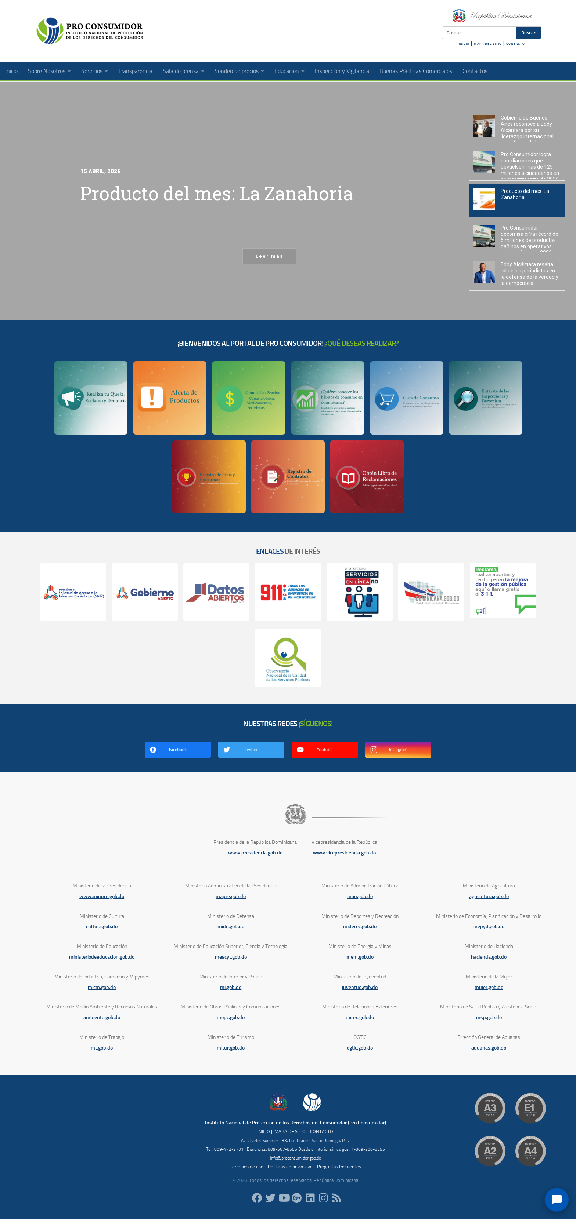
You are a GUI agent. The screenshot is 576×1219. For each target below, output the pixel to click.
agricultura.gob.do (489, 896)
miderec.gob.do (360, 926)
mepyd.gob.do (488, 926)
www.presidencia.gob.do (255, 853)
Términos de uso (246, 1166)
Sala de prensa (181, 70)
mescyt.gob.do (231, 957)
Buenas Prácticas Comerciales (415, 70)
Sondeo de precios (237, 70)
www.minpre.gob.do (101, 896)
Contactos (474, 70)
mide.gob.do (230, 926)
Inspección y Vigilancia (342, 70)
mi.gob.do (230, 987)
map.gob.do (360, 896)
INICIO (464, 43)
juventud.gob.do (360, 987)
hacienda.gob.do (489, 957)
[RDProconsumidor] (283, 1198)
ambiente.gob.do (101, 1017)
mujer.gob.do (489, 987)
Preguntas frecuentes (339, 1166)
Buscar (528, 33)
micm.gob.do (102, 987)
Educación (286, 70)
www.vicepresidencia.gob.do (344, 853)
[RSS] (336, 1198)
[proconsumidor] (310, 1198)
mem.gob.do (360, 957)
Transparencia (135, 70)
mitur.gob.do (231, 1048)
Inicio (11, 70)
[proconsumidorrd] (270, 1198)
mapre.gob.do (231, 896)
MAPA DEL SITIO (488, 43)
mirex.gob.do (360, 1017)
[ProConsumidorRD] (257, 1198)
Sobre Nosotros (46, 70)
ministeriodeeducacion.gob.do (101, 957)
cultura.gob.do (102, 926)
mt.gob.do (102, 1048)
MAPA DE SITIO (290, 1131)
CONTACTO (515, 43)
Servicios (91, 70)
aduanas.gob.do (488, 1048)
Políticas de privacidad (290, 1166)
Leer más (269, 256)
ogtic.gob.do (360, 1048)
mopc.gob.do (231, 1017)
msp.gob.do (489, 1017)
